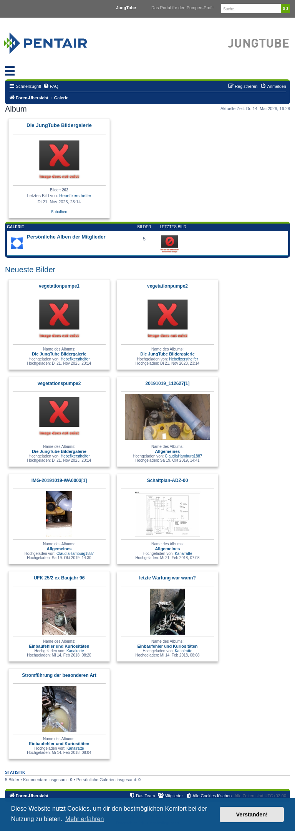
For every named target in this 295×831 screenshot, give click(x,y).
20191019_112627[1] (168, 383)
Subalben (59, 212)
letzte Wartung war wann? (167, 578)
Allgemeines (167, 451)
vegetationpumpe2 (167, 286)
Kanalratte (183, 553)
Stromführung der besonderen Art (59, 675)
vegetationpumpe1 (59, 286)
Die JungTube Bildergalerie (59, 125)
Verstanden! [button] (252, 814)
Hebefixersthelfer (75, 195)
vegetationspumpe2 (59, 383)
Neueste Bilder (30, 269)
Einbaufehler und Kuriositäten (59, 646)
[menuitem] (50, 86)
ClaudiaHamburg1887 (183, 456)
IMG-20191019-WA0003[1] (59, 480)
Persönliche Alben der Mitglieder (66, 237)
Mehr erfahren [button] (84, 819)
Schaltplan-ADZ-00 (167, 480)
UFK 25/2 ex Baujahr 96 (59, 578)
